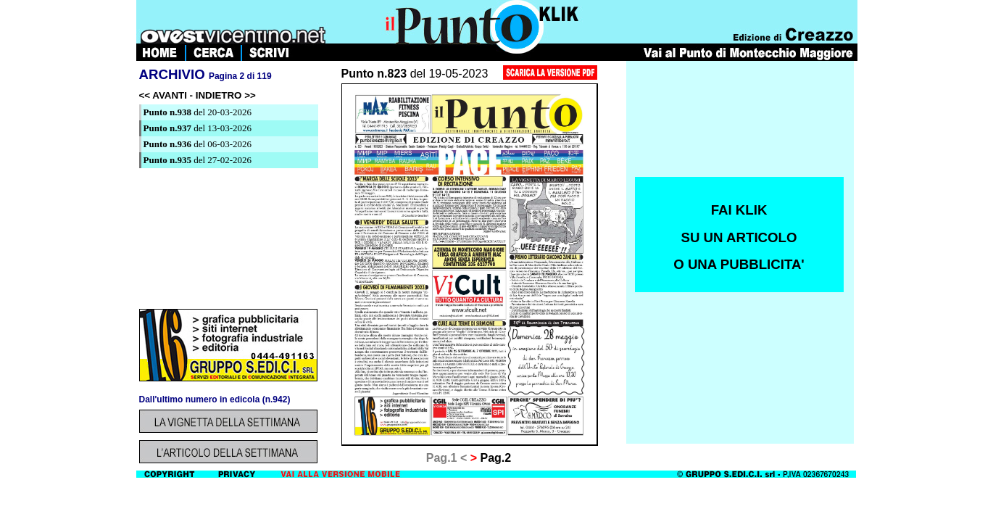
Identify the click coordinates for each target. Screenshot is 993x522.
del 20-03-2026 (198, 112)
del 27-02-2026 (198, 159)
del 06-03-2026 (198, 143)
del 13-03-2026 (198, 128)
